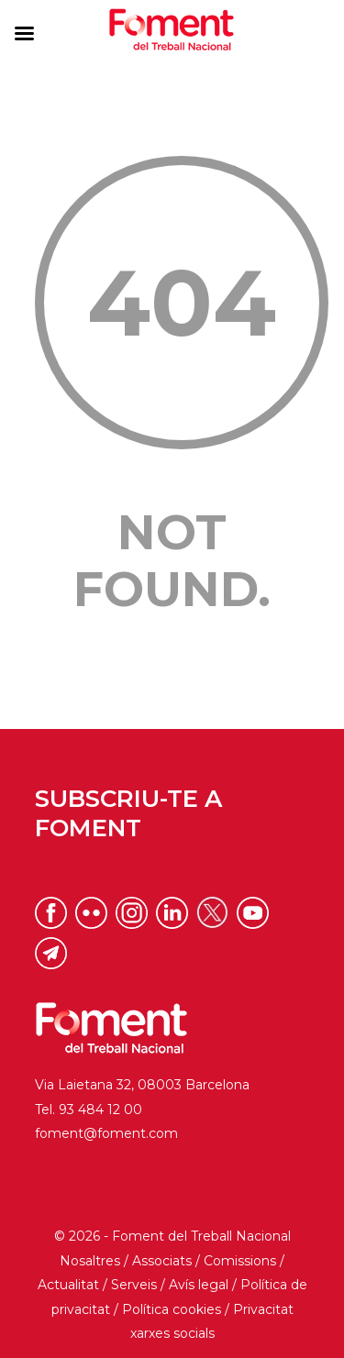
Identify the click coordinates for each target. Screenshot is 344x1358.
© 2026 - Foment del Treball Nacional (172, 1236)
